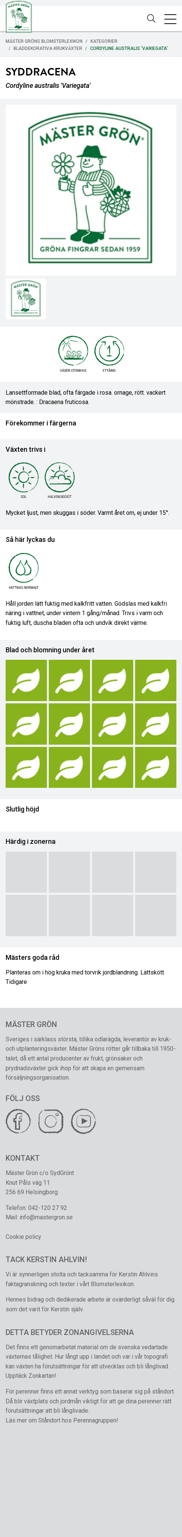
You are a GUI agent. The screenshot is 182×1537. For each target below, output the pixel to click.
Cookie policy (23, 1236)
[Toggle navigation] (170, 18)
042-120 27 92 (47, 1207)
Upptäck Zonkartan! (31, 1375)
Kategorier (103, 41)
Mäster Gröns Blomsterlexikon (44, 41)
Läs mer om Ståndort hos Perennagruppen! (62, 1420)
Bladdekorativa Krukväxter (48, 48)
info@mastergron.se (46, 1217)
